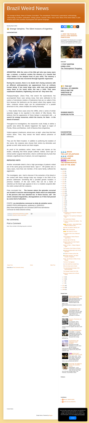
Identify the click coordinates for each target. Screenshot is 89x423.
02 (64, 281)
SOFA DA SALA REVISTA (70, 401)
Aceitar (72, 418)
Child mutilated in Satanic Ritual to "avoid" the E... (71, 237)
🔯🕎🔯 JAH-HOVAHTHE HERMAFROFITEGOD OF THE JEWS (69, 163)
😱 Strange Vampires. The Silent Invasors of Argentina (70, 256)
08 (64, 204)
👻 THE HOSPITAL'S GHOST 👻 (71, 264)
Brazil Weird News (28, 8)
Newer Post (10, 265)
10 (64, 201)
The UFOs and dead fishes (75, 330)
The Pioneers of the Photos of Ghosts (71, 248)
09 (64, 203)
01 (64, 283)
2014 (63, 191)
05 (64, 211)
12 (64, 197)
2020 (63, 183)
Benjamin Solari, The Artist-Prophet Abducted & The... (71, 242)
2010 (63, 287)
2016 (63, 187)
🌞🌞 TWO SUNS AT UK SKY (70, 231)
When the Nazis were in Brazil (70, 266)
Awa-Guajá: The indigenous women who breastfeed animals (75, 365)
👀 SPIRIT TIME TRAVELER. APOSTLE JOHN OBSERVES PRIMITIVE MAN (69, 35)
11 (64, 199)
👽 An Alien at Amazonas (69, 229)
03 (64, 279)
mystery (19, 215)
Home (31, 265)
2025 (63, 173)
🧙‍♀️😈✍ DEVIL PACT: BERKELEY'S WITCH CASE (75, 354)
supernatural (23, 215)
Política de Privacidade (79, 414)
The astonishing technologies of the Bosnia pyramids (71, 268)
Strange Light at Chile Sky (69, 240)
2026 (63, 171)
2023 (63, 177)
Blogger (50, 415)
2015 (63, 189)
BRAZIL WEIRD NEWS (69, 399)
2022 (63, 179)
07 (64, 207)
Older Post (52, 265)
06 (64, 208)
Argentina (15, 215)
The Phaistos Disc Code (74, 308)
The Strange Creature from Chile (70, 271)
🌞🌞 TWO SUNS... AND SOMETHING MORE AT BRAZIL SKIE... (72, 225)
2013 (63, 193)
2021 (63, 181)
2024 (63, 175)
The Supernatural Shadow (69, 219)
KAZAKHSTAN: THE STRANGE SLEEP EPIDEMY (73, 342)
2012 (63, 195)
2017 (63, 185)
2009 (63, 289)
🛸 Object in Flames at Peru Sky (70, 253)
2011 (63, 285)
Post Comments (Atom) (18, 267)
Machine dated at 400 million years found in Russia (75, 297)
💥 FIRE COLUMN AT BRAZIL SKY (71, 227)
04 (64, 277)
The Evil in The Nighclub (68, 262)
